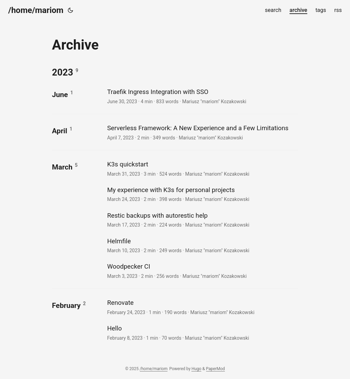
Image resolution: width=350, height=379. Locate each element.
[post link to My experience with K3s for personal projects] (202, 194)
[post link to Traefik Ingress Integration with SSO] (202, 96)
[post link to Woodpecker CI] (202, 270)
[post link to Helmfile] (202, 245)
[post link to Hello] (202, 332)
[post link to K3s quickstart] (202, 168)
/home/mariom (36, 10)
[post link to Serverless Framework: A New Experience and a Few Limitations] (202, 132)
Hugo (196, 368)
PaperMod (215, 368)
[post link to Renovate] (202, 307)
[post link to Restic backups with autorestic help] (202, 219)
